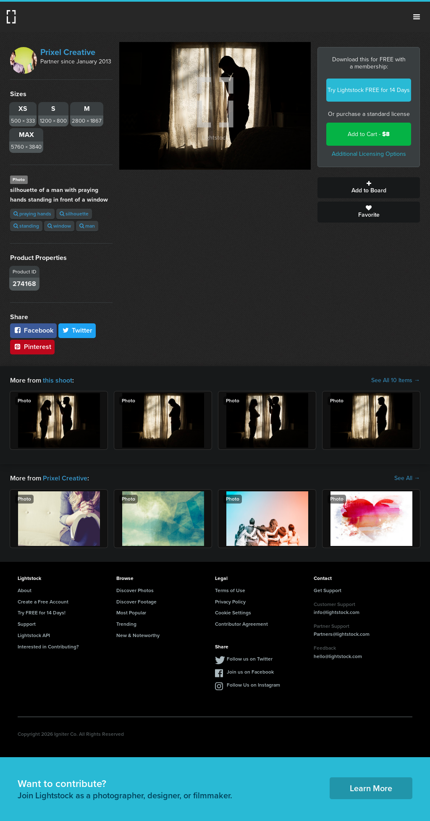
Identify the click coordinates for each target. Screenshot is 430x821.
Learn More (371, 788)
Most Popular (131, 612)
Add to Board (369, 188)
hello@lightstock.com (338, 656)
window (59, 226)
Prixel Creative (67, 52)
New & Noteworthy (138, 635)
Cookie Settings (233, 612)
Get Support (327, 590)
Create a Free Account (43, 602)
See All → (407, 478)
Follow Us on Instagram (253, 685)
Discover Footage (136, 602)
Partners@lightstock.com (342, 634)
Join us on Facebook (250, 672)
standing (26, 226)
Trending (126, 624)
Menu (416, 17)
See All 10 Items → (395, 380)
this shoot (57, 380)
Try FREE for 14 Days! (42, 612)
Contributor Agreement (241, 624)
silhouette (74, 214)
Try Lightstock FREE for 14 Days (369, 90)
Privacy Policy (230, 602)
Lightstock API (34, 635)
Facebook (33, 330)
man (87, 226)
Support (27, 624)
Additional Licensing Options (369, 154)
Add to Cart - (369, 134)
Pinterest (32, 346)
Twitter (77, 330)
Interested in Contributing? (48, 647)
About (24, 590)
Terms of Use (230, 590)
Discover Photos (135, 590)
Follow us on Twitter (250, 659)
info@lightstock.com (336, 612)
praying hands (32, 214)
